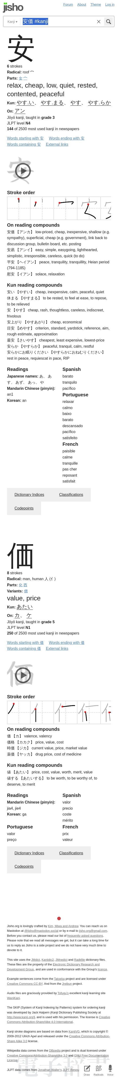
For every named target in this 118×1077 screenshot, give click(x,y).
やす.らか (99, 102)
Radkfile (79, 959)
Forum (68, 4)
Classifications (71, 495)
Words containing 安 (24, 144)
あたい (25, 607)
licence (102, 969)
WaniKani (13, 998)
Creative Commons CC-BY (24, 983)
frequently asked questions (85, 935)
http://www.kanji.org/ (20, 1017)
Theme (96, 4)
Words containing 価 (24, 649)
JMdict (35, 959)
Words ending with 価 (66, 643)
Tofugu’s (63, 993)
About (81, 4)
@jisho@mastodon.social (41, 930)
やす (75, 102)
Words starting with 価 (25, 643)
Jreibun (67, 983)
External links (57, 144)
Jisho (13, 8)
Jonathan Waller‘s (50, 1070)
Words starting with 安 (25, 138)
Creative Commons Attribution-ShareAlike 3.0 (37, 1055)
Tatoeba (59, 979)
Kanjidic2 (48, 959)
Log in (109, 4)
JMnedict (61, 959)
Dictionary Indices (29, 495)
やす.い (25, 102)
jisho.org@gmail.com (93, 930)
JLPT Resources (74, 1070)
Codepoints (24, 508)
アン (20, 111)
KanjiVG (74, 1031)
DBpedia (55, 1050)
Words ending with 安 (66, 138)
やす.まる (52, 102)
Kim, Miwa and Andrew (63, 926)
